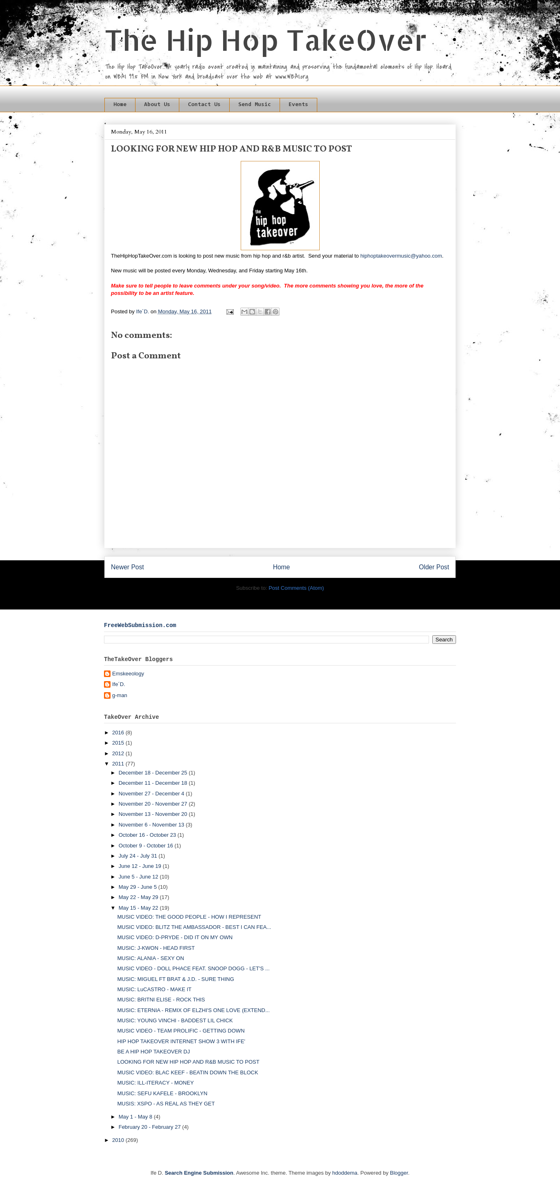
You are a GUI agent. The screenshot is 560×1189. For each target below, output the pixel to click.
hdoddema (344, 1173)
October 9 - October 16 (147, 845)
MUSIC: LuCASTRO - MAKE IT (154, 989)
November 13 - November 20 (154, 814)
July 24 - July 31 (139, 856)
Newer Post (127, 567)
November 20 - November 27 (154, 804)
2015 (119, 743)
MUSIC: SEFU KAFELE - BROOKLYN (162, 1093)
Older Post (434, 567)
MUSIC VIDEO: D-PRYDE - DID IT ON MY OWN (175, 937)
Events (298, 105)
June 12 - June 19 (141, 866)
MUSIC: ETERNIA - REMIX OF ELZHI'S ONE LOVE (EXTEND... (193, 1010)
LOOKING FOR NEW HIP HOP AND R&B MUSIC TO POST (188, 1062)
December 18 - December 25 (154, 773)
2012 (119, 753)
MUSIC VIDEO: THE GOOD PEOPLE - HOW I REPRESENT (189, 917)
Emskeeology (128, 673)
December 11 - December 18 (154, 783)
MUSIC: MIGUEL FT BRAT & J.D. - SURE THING (175, 979)
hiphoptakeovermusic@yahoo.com (401, 256)
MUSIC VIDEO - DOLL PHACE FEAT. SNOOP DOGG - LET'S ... (193, 968)
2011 (119, 764)
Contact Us (204, 105)
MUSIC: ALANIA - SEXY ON (150, 958)
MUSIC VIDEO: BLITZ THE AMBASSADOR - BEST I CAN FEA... (194, 927)
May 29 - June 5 (138, 887)
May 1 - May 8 (136, 1117)
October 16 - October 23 (148, 835)
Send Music (254, 105)
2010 (119, 1140)
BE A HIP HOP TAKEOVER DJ (153, 1052)
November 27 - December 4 (152, 793)
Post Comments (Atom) (296, 588)
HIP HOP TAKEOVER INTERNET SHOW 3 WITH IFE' (181, 1041)
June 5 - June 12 (139, 877)
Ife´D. (118, 684)
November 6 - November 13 (152, 825)
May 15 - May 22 (139, 908)
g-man (119, 695)
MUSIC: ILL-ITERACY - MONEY (155, 1083)
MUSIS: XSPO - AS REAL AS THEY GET (166, 1104)
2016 (119, 732)
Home (119, 105)
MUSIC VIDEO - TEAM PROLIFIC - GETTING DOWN (180, 1031)
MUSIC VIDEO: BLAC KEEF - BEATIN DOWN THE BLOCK (187, 1072)
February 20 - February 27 (150, 1127)
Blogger (399, 1173)
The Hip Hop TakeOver (265, 39)
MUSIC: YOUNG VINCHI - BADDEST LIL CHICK (175, 1020)
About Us (157, 105)
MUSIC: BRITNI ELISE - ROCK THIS (161, 999)
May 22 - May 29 (139, 897)
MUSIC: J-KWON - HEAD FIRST (155, 948)
